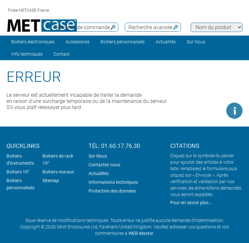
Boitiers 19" (17, 171)
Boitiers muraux (58, 171)
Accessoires (77, 41)
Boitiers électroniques (32, 41)
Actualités (166, 41)
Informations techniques (113, 182)
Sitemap (50, 180)
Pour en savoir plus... (191, 202)
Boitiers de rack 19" (57, 159)
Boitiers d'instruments (20, 159)
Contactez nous (104, 164)
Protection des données (112, 190)
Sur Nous (98, 156)
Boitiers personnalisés (123, 41)
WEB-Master (140, 233)
